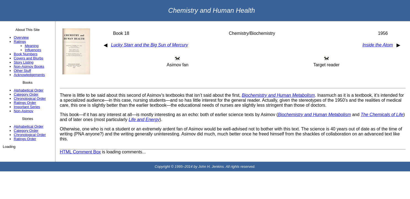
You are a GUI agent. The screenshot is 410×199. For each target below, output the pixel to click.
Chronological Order (30, 98)
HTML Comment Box (80, 152)
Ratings (20, 42)
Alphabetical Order (29, 90)
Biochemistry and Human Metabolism (278, 95)
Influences (33, 50)
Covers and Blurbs (28, 58)
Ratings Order (25, 103)
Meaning (32, 46)
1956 (383, 33)
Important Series (27, 107)
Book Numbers (25, 54)
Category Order (26, 94)
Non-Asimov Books (29, 66)
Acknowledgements (29, 75)
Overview (21, 37)
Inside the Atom (377, 45)
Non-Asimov (23, 111)
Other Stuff (22, 71)
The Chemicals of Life (382, 114)
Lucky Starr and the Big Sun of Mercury (149, 45)
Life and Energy (144, 119)
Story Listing (24, 62)
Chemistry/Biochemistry (252, 33)
